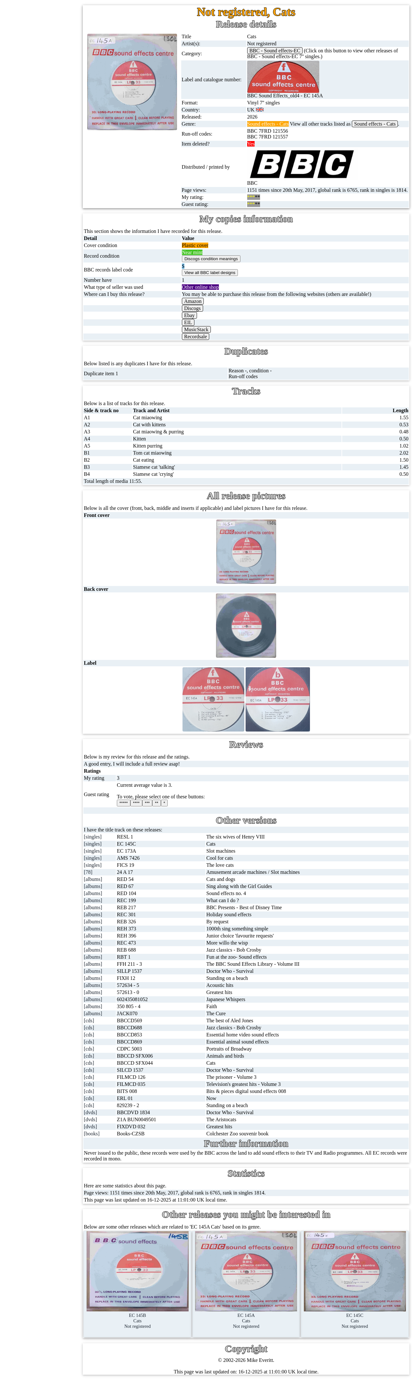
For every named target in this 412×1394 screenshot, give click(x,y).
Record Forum (58, 544)
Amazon (208, 312)
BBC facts (51, 443)
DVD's (35, 222)
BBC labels (52, 397)
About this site (58, 529)
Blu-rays (37, 238)
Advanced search (60, 606)
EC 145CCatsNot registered (358, 1329)
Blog (48, 590)
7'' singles (38, 53)
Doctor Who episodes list (67, 474)
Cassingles (39, 83)
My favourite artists (63, 513)
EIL (204, 334)
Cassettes (37, 176)
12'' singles (39, 68)
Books (34, 315)
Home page (40, 37)
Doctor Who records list (65, 459)
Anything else (42, 346)
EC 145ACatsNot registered (257, 1329)
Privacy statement (61, 621)
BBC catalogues (57, 428)
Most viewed (56, 560)
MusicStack (212, 341)
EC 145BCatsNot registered (156, 1329)
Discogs (208, 320)
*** (167, 814)
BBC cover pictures (61, 412)
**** (157, 814)
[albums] (116, 890)
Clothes (36, 330)
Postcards (38, 268)
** (177, 814)
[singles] (115, 848)
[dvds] (113, 1124)
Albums (36, 161)
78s (31, 114)
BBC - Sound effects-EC (286, 50)
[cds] (112, 1032)
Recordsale (211, 348)
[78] (111, 883)
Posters (35, 284)
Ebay (205, 327)
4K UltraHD (41, 253)
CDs (32, 191)
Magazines (39, 299)
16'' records (40, 145)
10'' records (40, 130)
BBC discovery (56, 382)
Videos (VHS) (42, 207)
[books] (114, 1145)
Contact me (54, 575)
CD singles (39, 99)
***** (144, 814)
